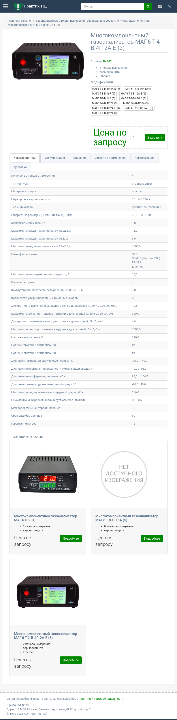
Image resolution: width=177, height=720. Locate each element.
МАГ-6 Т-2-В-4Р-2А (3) (105, 103)
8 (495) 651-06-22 (18, 705)
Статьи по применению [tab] (110, 157)
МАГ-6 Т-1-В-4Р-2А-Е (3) (106, 108)
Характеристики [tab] (25, 157)
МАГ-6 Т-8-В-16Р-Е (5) (138, 88)
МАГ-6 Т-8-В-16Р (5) (103, 93)
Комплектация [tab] (144, 157)
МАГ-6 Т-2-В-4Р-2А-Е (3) (139, 108)
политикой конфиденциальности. (101, 698)
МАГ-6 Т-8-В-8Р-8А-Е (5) (106, 88)
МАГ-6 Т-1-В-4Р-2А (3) (105, 113)
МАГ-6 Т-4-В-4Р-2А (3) (136, 103)
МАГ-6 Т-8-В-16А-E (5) (133, 93)
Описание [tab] (80, 157)
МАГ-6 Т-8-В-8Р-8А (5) (133, 98)
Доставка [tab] (20, 167)
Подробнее (71, 538)
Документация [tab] (55, 157)
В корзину (155, 137)
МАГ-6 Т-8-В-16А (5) (103, 98)
